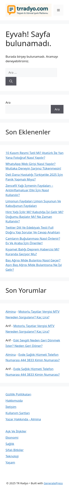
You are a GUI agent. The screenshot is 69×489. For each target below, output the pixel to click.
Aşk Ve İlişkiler (16, 431)
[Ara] (11, 81)
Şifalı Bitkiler (15, 450)
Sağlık (10, 444)
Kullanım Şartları (18, 413)
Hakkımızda (14, 400)
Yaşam (10, 462)
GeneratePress (53, 483)
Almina (11, 311)
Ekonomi (12, 437)
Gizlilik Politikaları (18, 394)
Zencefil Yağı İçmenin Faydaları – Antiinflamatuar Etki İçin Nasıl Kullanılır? (29, 190)
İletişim (11, 407)
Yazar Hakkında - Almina (23, 419)
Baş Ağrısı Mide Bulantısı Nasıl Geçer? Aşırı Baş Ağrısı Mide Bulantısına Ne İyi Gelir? (34, 265)
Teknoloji (12, 456)
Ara (8, 102)
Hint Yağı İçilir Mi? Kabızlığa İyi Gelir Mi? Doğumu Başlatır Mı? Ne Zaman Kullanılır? (34, 216)
